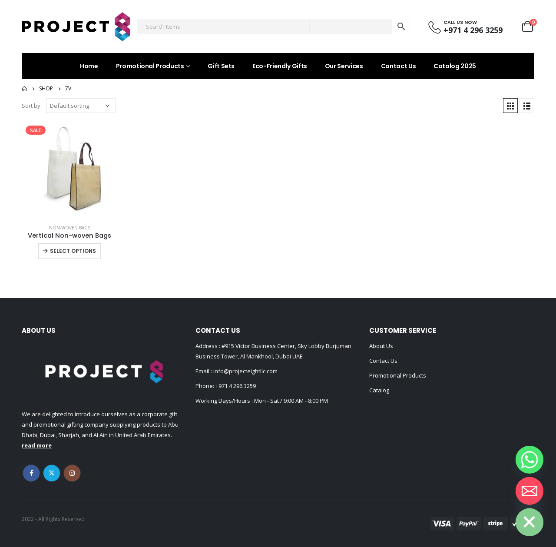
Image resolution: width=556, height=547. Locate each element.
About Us (381, 346)
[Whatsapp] (529, 460)
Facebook (31, 473)
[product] (69, 169)
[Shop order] (81, 105)
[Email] (529, 491)
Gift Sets (221, 66)
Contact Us (398, 66)
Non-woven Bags (69, 228)
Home (89, 66)
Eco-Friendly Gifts (279, 66)
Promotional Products (150, 66)
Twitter (51, 473)
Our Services (344, 66)
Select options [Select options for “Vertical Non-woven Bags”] (73, 251)
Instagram (72, 473)
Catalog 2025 (455, 66)
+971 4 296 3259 (235, 386)
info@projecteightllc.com (245, 371)
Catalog (379, 390)
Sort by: (32, 105)
